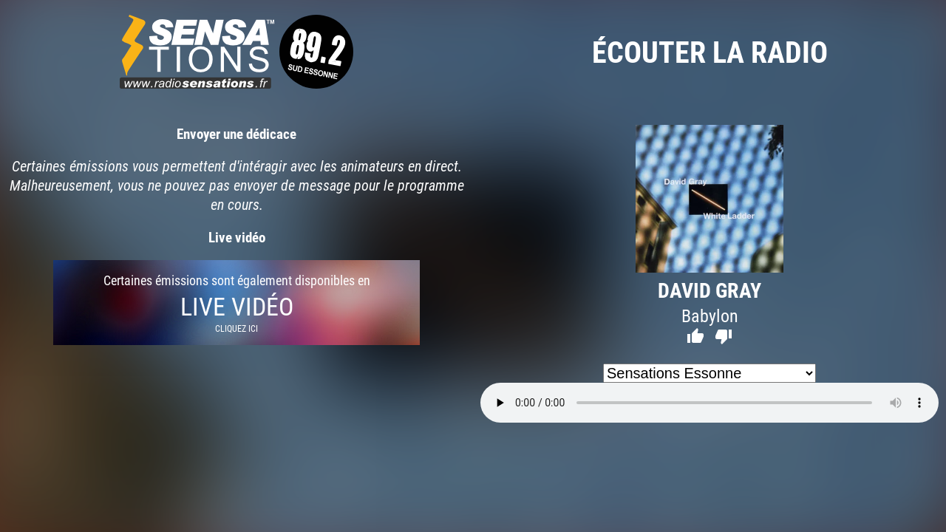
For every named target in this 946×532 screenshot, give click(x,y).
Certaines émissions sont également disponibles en (236, 302)
